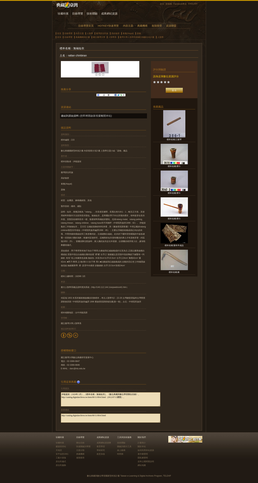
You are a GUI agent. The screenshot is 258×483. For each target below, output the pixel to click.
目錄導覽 (77, 13)
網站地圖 (142, 465)
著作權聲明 (143, 454)
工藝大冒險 (61, 458)
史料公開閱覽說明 (146, 461)
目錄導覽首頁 (86, 25)
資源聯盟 (171, 25)
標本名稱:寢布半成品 (174, 245)
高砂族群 (115, 33)
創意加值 (101, 454)
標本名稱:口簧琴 (174, 139)
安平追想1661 (62, 454)
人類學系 (112, 37)
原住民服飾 (61, 465)
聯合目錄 (80, 443)
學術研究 (101, 450)
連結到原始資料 (70, 115)
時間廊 (120, 454)
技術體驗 (92, 13)
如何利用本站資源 (146, 450)
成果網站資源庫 (104, 443)
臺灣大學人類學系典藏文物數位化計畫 (137, 37)
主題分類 (80, 450)
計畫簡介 (142, 443)
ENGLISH (192, 4)
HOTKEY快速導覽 (108, 25)
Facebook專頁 (180, 4)
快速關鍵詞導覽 (83, 446)
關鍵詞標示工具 (124, 446)
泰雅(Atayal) (128, 33)
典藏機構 (142, 25)
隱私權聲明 (143, 458)
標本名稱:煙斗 (174, 166)
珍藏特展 (63, 13)
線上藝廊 (121, 450)
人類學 (90, 33)
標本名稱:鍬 (174, 272)
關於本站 (142, 446)
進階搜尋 (157, 25)
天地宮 (59, 450)
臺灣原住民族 (102, 33)
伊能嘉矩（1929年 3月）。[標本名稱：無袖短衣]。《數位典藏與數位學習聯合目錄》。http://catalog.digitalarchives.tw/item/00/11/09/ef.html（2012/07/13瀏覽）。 (110, 399)
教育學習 (101, 446)
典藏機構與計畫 (83, 37)
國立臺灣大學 (99, 37)
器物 (139, 33)
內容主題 (128, 25)
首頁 (162, 4)
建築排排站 (61, 446)
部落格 (169, 4)
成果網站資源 (109, 13)
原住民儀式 (61, 461)
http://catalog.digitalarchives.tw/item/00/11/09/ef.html (110, 418)
